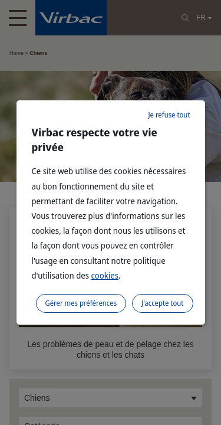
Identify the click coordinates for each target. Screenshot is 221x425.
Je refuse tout (169, 115)
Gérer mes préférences (81, 303)
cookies (104, 275)
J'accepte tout (162, 303)
